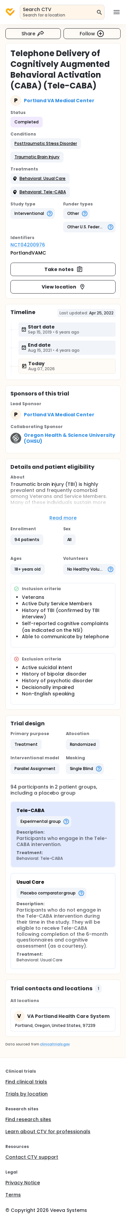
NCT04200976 (27, 245)
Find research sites (28, 1119)
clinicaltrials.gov (55, 1044)
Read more (63, 518)
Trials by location (26, 1094)
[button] (45, 143)
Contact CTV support (31, 1157)
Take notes (63, 269)
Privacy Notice (22, 1182)
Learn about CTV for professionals (47, 1131)
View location (64, 286)
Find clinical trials (26, 1081)
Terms (13, 1194)
